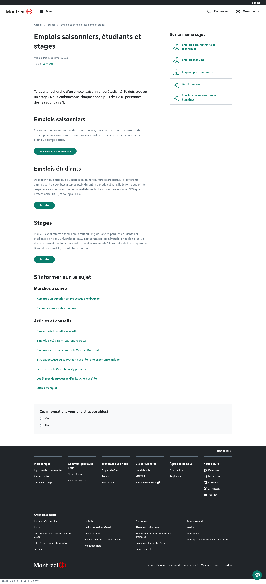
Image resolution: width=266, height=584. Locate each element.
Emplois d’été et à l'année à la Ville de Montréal (68, 350)
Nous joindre (75, 474)
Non (47, 425)
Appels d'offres (110, 470)
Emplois (106, 476)
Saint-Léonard (195, 521)
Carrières (48, 64)
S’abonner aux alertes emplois (56, 308)
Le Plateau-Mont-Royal (98, 527)
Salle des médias (77, 480)
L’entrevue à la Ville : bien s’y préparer (62, 369)
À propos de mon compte (48, 470)
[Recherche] (217, 11)
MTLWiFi (140, 476)
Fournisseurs (109, 482)
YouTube (211, 494)
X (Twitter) (212, 488)
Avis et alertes (42, 476)
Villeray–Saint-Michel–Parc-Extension (208, 539)
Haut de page (224, 451)
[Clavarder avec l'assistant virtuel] (257, 575)
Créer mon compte (44, 482)
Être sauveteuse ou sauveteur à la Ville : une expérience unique (78, 359)
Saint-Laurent (143, 549)
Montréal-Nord (93, 545)
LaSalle (89, 521)
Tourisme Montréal (146, 482)
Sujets (51, 24)
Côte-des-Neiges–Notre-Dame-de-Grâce (53, 535)
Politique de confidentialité (183, 565)
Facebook (211, 470)
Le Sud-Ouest (92, 533)
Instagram (212, 476)
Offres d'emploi (47, 388)
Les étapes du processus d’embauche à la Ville (67, 378)
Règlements (176, 476)
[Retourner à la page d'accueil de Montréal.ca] (18, 11)
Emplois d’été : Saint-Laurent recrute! (61, 340)
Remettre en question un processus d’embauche (68, 298)
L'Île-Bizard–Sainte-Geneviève (51, 543)
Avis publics (176, 470)
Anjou (37, 527)
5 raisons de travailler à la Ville (57, 331)
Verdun (190, 527)
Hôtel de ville (143, 470)
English (256, 2)
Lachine (38, 549)
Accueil (38, 24)
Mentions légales (210, 565)
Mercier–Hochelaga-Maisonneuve (103, 539)
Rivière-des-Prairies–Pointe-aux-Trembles (154, 535)
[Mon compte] (248, 11)
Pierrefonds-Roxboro (147, 527)
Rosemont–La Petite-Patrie (151, 543)
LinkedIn (211, 482)
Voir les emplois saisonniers (55, 151)
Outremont (142, 521)
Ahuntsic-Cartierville (45, 521)
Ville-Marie (193, 533)
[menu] (46, 11)
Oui (47, 418)
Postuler (44, 205)
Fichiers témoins (156, 565)
